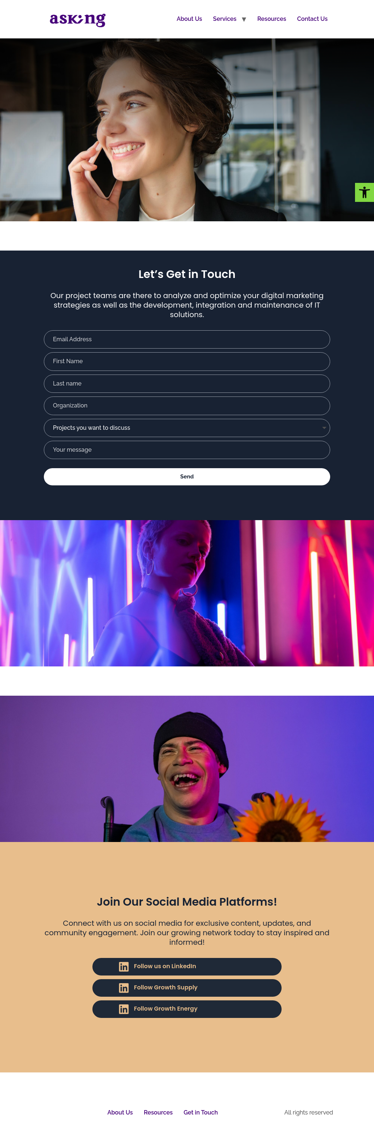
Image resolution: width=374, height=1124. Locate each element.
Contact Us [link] (312, 18)
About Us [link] (189, 18)
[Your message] (187, 450)
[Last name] (187, 384)
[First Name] (187, 361)
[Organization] (187, 405)
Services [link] (224, 18)
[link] (364, 192)
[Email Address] (187, 339)
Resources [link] (271, 18)
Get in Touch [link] (201, 1112)
